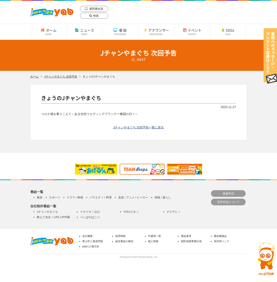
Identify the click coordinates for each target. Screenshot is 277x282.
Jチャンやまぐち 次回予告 (60, 76)
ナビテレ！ (174, 211)
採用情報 (120, 236)
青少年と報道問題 (92, 241)
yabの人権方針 (90, 246)
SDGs (228, 32)
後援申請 (228, 193)
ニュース (84, 32)
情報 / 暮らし (163, 197)
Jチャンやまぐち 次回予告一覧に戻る (138, 127)
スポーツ (54, 197)
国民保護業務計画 (191, 241)
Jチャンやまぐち (47, 211)
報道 (39, 197)
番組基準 (186, 236)
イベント (192, 32)
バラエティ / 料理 (101, 197)
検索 (96, 15)
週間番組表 (96, 8)
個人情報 (153, 241)
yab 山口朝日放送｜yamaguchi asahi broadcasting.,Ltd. (51, 12)
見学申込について (228, 202)
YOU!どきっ (131, 211)
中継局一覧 (154, 236)
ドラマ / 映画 (75, 197)
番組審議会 (220, 236)
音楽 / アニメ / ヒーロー (133, 197)
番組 (120, 32)
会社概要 (87, 236)
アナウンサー (156, 32)
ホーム (48, 32)
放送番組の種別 (124, 241)
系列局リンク (221, 241)
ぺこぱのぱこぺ (90, 217)
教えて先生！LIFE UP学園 (53, 217)
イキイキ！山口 (90, 211)
